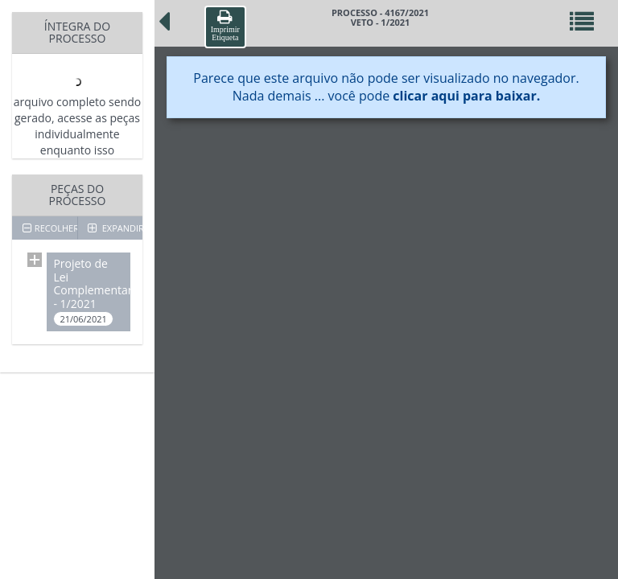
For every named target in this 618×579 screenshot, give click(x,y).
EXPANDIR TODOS (115, 228)
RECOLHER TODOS (50, 228)
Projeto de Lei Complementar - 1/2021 (91, 291)
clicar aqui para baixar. (466, 96)
